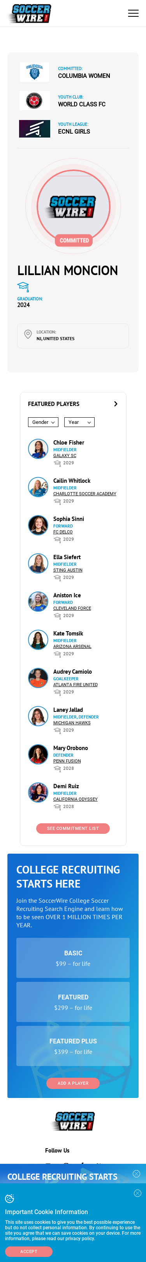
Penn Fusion (67, 761)
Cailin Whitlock (71, 480)
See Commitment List (73, 828)
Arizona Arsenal (72, 646)
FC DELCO (63, 532)
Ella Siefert (67, 557)
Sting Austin (68, 570)
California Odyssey (75, 799)
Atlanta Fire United (75, 684)
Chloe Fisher (68, 442)
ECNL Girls (74, 131)
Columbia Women (84, 75)
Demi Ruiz (66, 786)
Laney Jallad (68, 709)
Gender (40, 422)
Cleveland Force (72, 608)
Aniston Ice (67, 595)
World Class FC (82, 104)
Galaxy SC (64, 455)
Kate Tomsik (68, 633)
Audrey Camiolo (72, 671)
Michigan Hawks (72, 722)
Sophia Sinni (68, 518)
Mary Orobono (70, 748)
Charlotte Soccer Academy (84, 493)
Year (74, 422)
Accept (28, 1251)
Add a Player (73, 1083)
